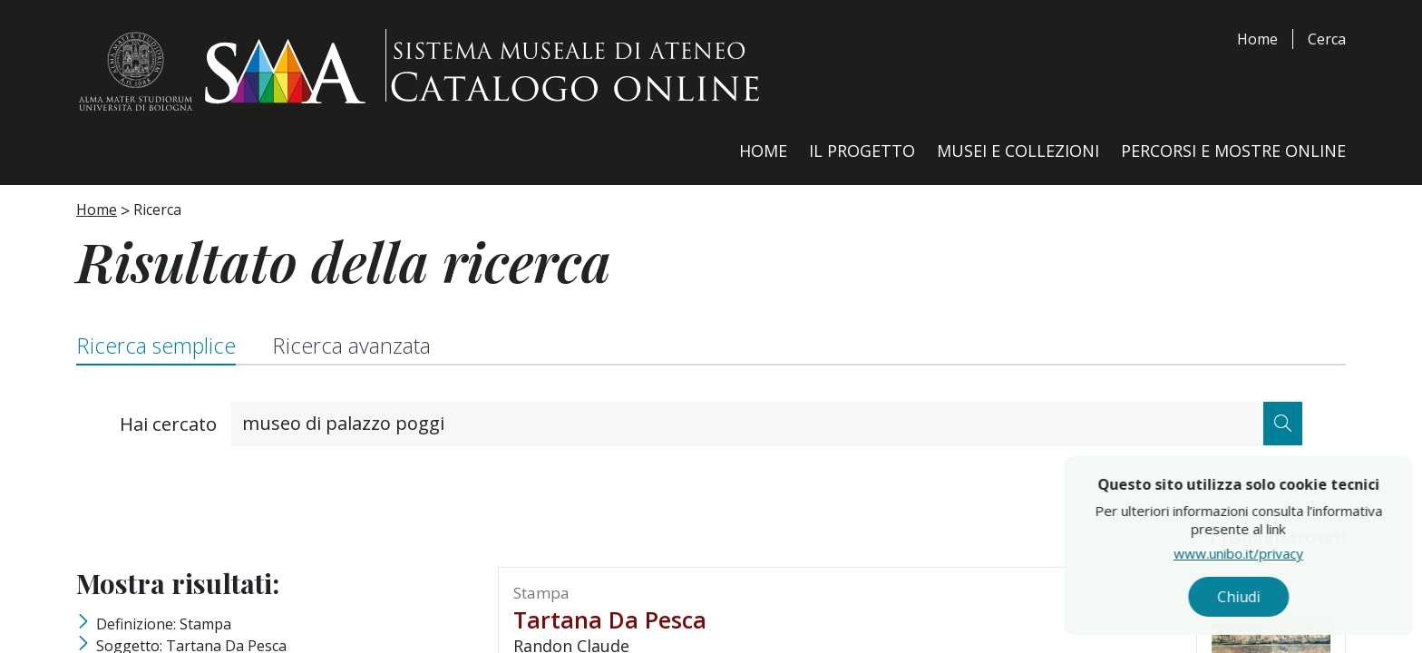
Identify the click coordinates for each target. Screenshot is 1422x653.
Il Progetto (862, 150)
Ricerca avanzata (362, 346)
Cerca (1327, 39)
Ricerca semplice (159, 346)
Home (1257, 39)
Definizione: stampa (163, 626)
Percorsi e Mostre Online (1233, 150)
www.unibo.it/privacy (1278, 558)
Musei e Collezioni (1018, 150)
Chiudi (1278, 599)
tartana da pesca (609, 621)
